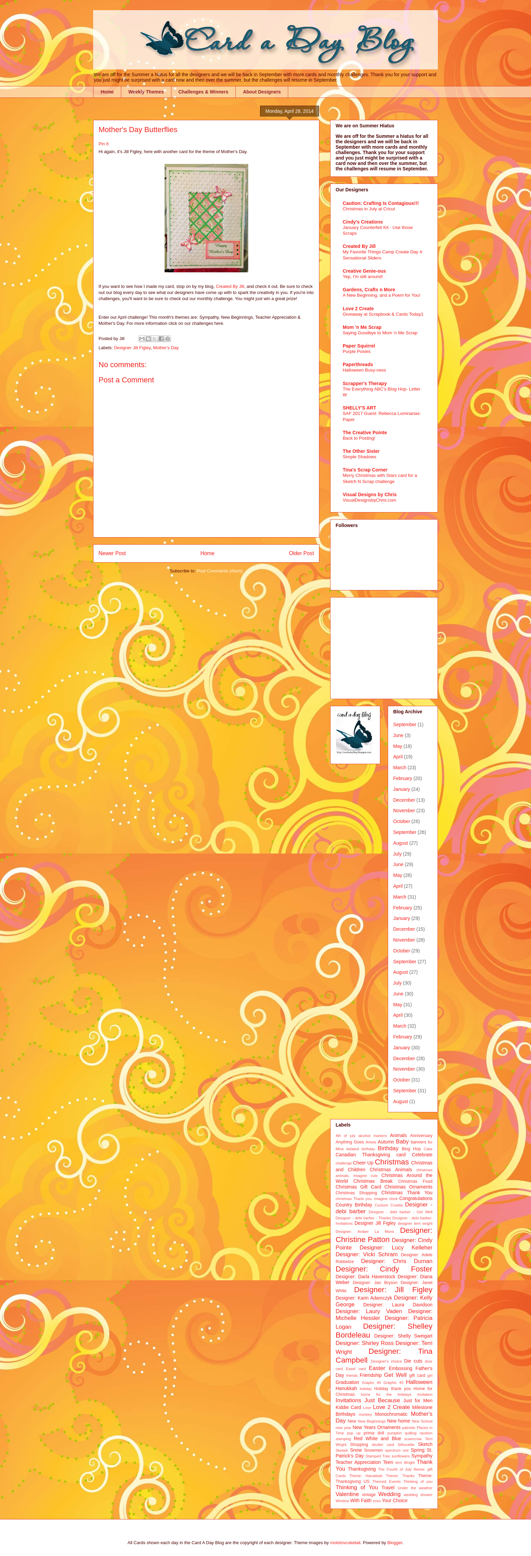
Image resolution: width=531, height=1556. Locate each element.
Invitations (348, 1400)
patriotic (409, 1428)
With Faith (360, 1500)
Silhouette (406, 1445)
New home (398, 1421)
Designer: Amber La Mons (365, 1231)
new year (343, 1428)
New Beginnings (372, 1421)
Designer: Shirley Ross (365, 1343)
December (404, 800)
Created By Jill (230, 286)
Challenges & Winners (203, 91)
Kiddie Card (348, 1407)
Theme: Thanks (400, 1476)
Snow (356, 1450)
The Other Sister (361, 451)
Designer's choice (386, 1361)
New (352, 1421)
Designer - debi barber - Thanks (363, 1218)
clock (393, 1199)
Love (367, 1408)
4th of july (346, 1136)
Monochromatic (391, 1414)
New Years (364, 1427)
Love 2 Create (358, 308)
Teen (388, 1462)
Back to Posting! (359, 438)
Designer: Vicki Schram (367, 1254)
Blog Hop (411, 1149)
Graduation (347, 1382)
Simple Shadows (359, 456)
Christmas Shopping (356, 1193)
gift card (417, 1375)
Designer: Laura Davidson (397, 1304)
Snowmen (373, 1450)
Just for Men (417, 1400)
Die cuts (413, 1361)
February (402, 778)
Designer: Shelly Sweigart (403, 1336)
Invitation (424, 1394)
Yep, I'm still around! (363, 276)
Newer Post (112, 553)
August (400, 843)
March (399, 767)
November (404, 810)
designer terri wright (415, 1223)
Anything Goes (350, 1142)
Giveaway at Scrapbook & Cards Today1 (383, 314)
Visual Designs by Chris (370, 494)
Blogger (394, 1542)
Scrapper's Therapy (365, 383)
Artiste (371, 1142)
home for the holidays (386, 1394)
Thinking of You (357, 1487)
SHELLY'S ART (359, 408)
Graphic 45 (393, 1383)
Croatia (396, 1205)
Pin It (104, 143)
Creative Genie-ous (364, 271)
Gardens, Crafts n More (369, 289)
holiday (365, 1389)
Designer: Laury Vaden (369, 1311)
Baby (402, 1141)
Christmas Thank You (406, 1192)
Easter (377, 1368)
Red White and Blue (377, 1438)
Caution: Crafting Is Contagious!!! (381, 203)
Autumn (386, 1141)
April (398, 756)
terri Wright (405, 1462)
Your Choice (395, 1500)
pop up (354, 1433)
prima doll (374, 1433)
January (401, 789)
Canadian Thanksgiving (363, 1154)
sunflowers (400, 1456)
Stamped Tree (378, 1456)
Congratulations (415, 1198)
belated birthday (360, 1149)
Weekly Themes (146, 91)
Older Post (301, 553)
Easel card (356, 1369)
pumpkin (394, 1433)
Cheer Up (363, 1162)
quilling (411, 1433)
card (400, 1154)
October (401, 821)
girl (429, 1375)
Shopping (359, 1444)
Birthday (388, 1148)
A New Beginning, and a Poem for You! (381, 295)
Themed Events (387, 1481)
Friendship (371, 1375)
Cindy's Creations (363, 222)
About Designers (262, 91)
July (397, 854)
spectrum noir (397, 1450)
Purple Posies (356, 351)
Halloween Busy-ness (364, 370)
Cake (428, 1149)
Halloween (419, 1382)
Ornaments (389, 1427)
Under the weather (415, 1488)
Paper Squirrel (359, 346)
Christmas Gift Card (358, 1187)
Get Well (395, 1375)
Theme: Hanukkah (365, 1476)
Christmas (392, 1162)
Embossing (400, 1368)
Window (342, 1501)
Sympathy (421, 1455)
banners (418, 1142)
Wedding (389, 1494)
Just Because (382, 1400)
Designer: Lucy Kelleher (396, 1247)
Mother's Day (166, 347)
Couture (381, 1205)
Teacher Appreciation (358, 1462)
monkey (365, 1414)
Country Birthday (354, 1204)
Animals (398, 1135)
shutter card (382, 1445)
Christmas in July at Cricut (369, 208)
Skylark (342, 1450)
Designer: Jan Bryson (375, 1282)
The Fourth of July (394, 1469)
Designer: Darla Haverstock (365, 1276)
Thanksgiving (362, 1469)
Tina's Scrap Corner (365, 469)
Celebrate (422, 1154)
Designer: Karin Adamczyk (364, 1298)
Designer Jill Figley (132, 347)
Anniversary (421, 1135)
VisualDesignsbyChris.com (369, 500)
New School (422, 1421)
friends (352, 1375)
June (398, 735)
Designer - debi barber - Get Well (400, 1212)
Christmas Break (373, 1181)
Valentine (347, 1494)
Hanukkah (346, 1388)
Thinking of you (417, 1481)
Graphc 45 (371, 1383)
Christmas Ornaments (408, 1187)
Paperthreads (358, 364)
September (404, 724)
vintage (369, 1494)
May (397, 746)
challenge (344, 1163)
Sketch (425, 1444)
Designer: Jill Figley (393, 1289)
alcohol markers (372, 1136)
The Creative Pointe (365, 432)
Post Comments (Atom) (219, 570)
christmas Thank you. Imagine (361, 1199)
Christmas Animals (391, 1169)
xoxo (377, 1501)
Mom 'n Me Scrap (362, 327)
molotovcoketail (345, 1542)
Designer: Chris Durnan (396, 1261)
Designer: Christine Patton (384, 1235)
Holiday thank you (392, 1388)
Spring (417, 1450)
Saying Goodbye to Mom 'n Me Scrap (380, 332)
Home (107, 91)
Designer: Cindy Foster (384, 1269)
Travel (388, 1487)
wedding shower (418, 1495)
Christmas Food (415, 1181)
